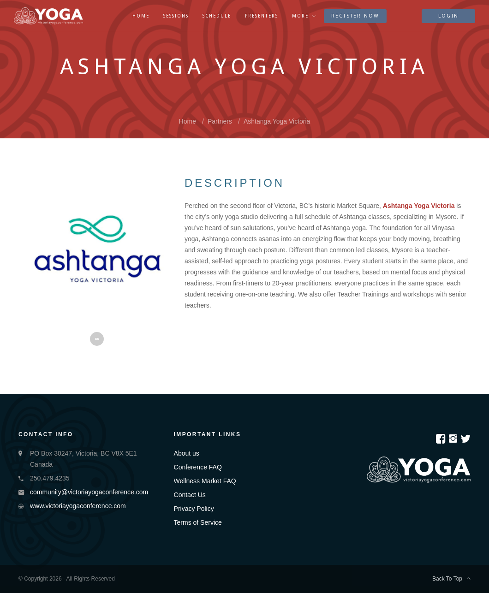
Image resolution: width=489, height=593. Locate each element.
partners (220, 121)
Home (187, 121)
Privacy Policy (194, 508)
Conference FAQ (198, 467)
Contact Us (190, 494)
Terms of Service (198, 522)
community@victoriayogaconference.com (89, 492)
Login (448, 16)
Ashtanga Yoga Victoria (277, 121)
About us (186, 453)
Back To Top (451, 578)
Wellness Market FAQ (205, 481)
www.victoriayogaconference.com (78, 506)
